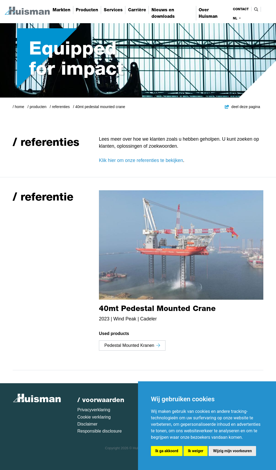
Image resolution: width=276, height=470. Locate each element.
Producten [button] (87, 9)
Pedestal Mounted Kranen (132, 345)
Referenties (61, 107)
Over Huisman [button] (208, 13)
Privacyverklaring (93, 409)
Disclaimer (87, 424)
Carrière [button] (137, 9)
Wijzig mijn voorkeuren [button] (232, 451)
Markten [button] (61, 9)
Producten (38, 107)
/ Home (18, 107)
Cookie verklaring (94, 417)
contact (241, 9)
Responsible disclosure (99, 431)
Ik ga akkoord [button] (166, 451)
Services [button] (113, 9)
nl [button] (235, 18)
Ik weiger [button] (195, 451)
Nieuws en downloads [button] (163, 13)
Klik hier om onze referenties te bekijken (141, 160)
